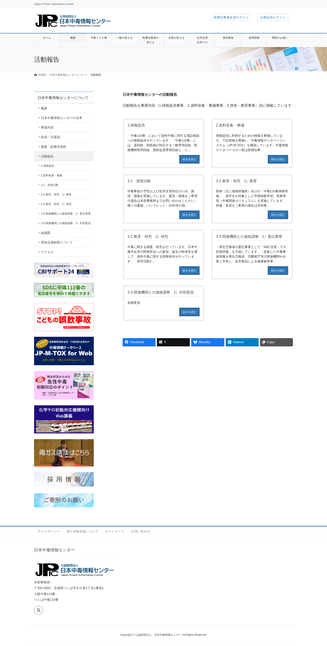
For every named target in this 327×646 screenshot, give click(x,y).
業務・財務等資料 (53, 147)
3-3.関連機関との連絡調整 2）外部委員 (66, 223)
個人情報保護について (82, 531)
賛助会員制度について (57, 242)
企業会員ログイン (272, 17)
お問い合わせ (140, 531)
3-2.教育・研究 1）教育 (56, 194)
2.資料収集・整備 (51, 175)
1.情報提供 (47, 165)
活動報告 (47, 156)
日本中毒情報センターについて (63, 98)
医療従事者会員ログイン (231, 17)
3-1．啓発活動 (49, 185)
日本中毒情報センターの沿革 (61, 118)
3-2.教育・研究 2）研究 (56, 204)
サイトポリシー (48, 531)
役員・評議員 (50, 137)
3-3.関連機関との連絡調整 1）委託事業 (66, 213)
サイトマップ (114, 531)
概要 (44, 108)
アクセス (47, 252)
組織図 (45, 233)
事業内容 (47, 127)
